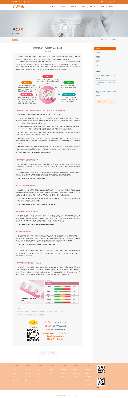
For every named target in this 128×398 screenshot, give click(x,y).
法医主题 (97, 53)
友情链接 (73, 392)
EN (68, 392)
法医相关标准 (88, 369)
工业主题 (97, 57)
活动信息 (27, 380)
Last (43, 352)
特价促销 (27, 377)
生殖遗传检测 (64, 373)
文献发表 (15, 373)
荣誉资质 (15, 377)
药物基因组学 (64, 369)
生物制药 (75, 369)
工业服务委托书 (89, 380)
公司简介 (15, 369)
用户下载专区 (88, 384)
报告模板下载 (88, 377)
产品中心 (51, 369)
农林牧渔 (75, 377)
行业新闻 (27, 373)
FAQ (96, 65)
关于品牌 (97, 61)
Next (52, 352)
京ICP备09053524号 (72, 395)
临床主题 (114, 39)
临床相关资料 (88, 373)
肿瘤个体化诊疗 (65, 377)
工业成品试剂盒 (77, 373)
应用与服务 (52, 373)
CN (65, 392)
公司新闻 (27, 369)
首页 (102, 39)
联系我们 (15, 380)
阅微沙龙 (107, 39)
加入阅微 (15, 384)
